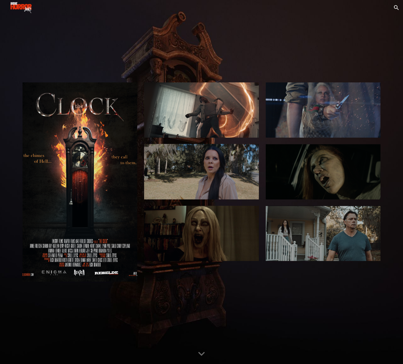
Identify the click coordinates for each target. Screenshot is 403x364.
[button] (396, 7)
